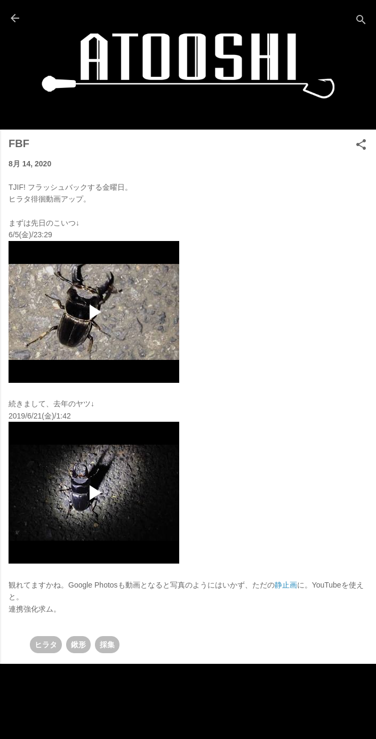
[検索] (361, 21)
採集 (107, 644)
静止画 (286, 585)
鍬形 (78, 644)
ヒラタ (46, 644)
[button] (361, 146)
